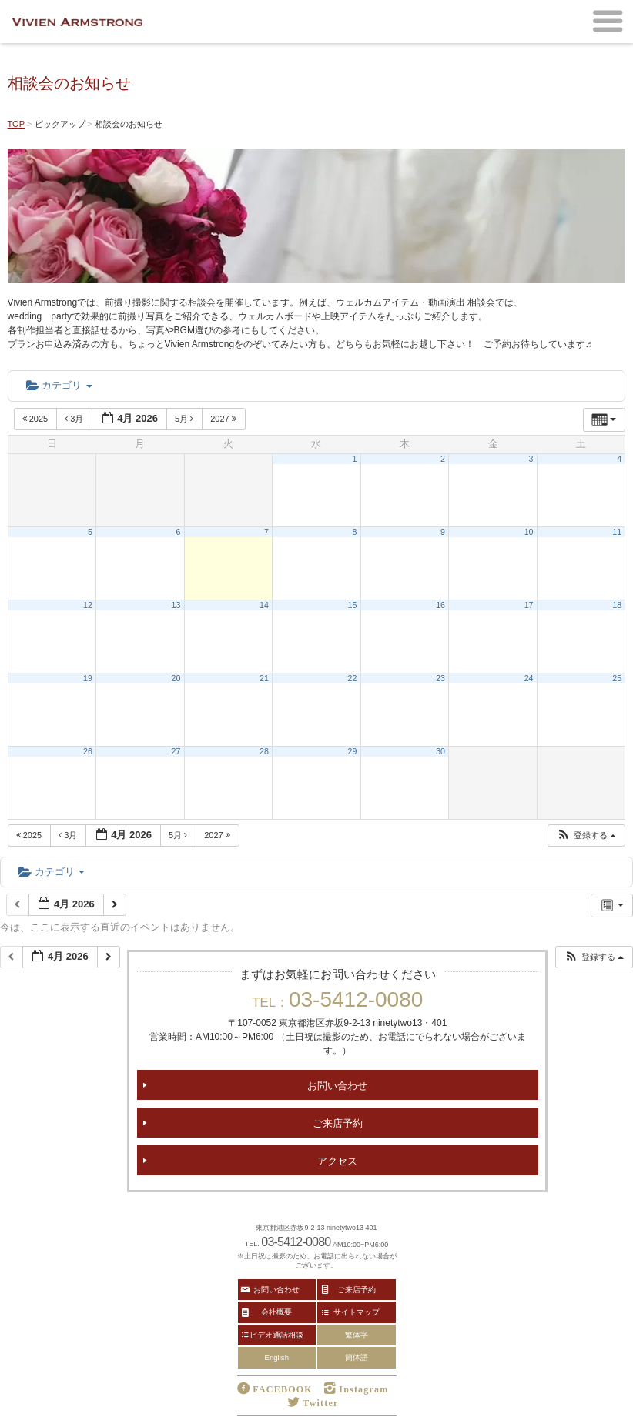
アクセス (337, 1160)
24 (529, 678)
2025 (36, 418)
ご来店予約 (338, 1123)
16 (440, 605)
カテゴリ (59, 385)
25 (616, 678)
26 (87, 751)
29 (352, 751)
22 (352, 678)
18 (616, 605)
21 (264, 678)
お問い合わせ (337, 1085)
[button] (586, 835)
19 (87, 678)
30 (440, 751)
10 (529, 531)
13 (176, 605)
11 (616, 531)
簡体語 (356, 1357)
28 (264, 751)
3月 (75, 418)
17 (529, 605)
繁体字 (356, 1335)
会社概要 (276, 1311)
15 (352, 605)
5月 (185, 418)
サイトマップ (356, 1311)
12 (87, 605)
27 (176, 751)
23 (440, 678)
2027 (224, 418)
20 (176, 678)
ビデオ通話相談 (276, 1334)
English (277, 1357)
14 (264, 605)
